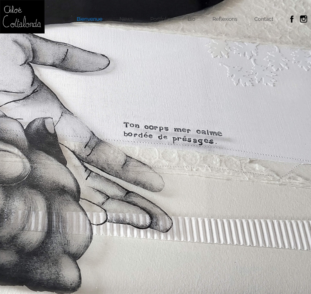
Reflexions (224, 19)
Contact (264, 19)
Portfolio (160, 19)
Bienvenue (90, 19)
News (126, 19)
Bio (192, 19)
